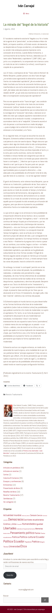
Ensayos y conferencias (12, 481)
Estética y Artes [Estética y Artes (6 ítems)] (10, 524)
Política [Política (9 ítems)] (15, 537)
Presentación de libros (11, 488)
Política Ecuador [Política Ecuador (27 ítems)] (13, 541)
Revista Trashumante (14, 394)
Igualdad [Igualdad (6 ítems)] (39, 524)
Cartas (5, 474)
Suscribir (10, 575)
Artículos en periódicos (11, 467)
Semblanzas (7, 498)
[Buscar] (45, 600)
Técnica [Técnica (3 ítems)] (5, 547)
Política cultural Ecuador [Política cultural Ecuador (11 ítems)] (32, 537)
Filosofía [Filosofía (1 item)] (19, 524)
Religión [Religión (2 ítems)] (42, 542)
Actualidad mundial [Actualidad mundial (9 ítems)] (12, 515)
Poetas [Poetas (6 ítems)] (37, 533)
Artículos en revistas (11, 471)
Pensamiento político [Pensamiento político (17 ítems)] (22, 533)
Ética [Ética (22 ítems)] (23, 546)
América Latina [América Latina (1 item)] (26, 515)
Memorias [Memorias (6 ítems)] (39, 528)
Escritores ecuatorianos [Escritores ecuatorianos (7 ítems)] (33, 519)
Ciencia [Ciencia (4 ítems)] (39, 515)
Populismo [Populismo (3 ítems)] (28, 542)
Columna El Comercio (11, 478)
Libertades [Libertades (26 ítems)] (9, 528)
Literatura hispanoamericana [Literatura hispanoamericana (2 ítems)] (26, 529)
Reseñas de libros (9, 491)
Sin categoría (8, 502)
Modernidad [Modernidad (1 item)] (6, 533)
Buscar (6, 596)
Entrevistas (7, 485)
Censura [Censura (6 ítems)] (33, 515)
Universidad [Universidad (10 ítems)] (14, 546)
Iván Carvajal (26, 6)
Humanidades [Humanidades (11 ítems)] (29, 524)
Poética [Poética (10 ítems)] (35, 541)
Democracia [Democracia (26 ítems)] (15, 519)
